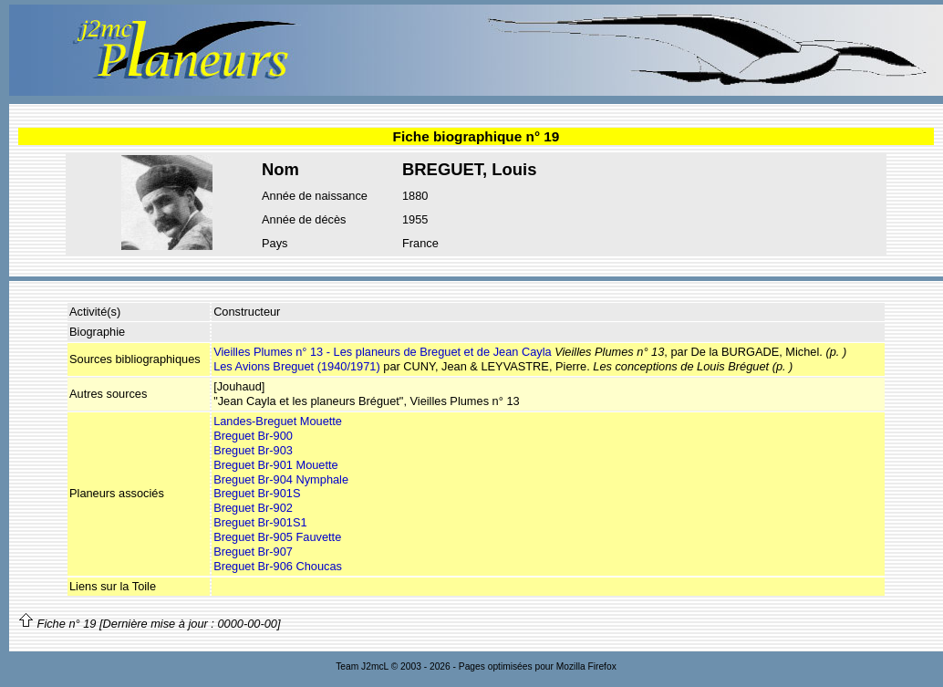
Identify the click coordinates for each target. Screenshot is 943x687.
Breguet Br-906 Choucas (277, 566)
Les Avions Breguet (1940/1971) (296, 366)
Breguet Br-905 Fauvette (277, 537)
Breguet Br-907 (253, 551)
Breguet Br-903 (253, 450)
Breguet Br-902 (253, 508)
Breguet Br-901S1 (259, 522)
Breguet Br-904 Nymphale (280, 479)
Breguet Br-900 (253, 435)
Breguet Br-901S (256, 493)
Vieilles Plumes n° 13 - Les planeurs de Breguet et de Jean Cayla (382, 352)
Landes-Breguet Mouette (277, 421)
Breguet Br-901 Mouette (275, 465)
